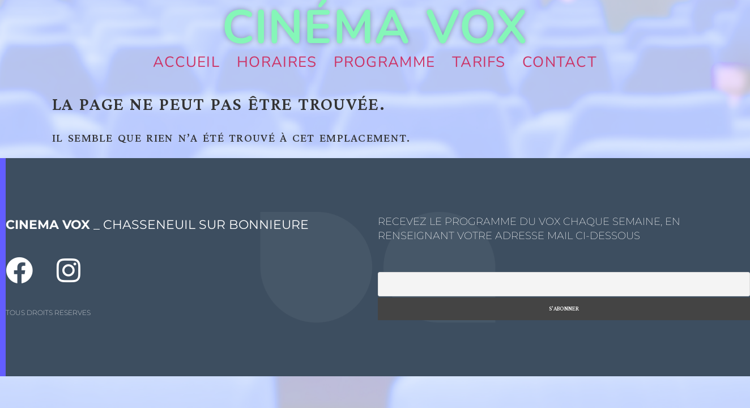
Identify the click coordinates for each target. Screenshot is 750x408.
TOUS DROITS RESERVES (48, 312)
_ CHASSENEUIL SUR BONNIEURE (157, 224)
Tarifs (478, 62)
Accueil (186, 62)
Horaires (277, 62)
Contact (559, 62)
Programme (384, 62)
